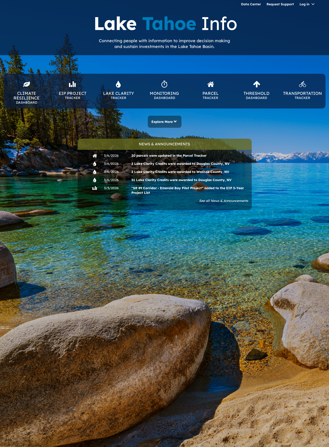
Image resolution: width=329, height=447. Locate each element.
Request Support (280, 4)
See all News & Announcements (223, 201)
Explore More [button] (164, 122)
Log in (304, 4)
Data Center (251, 4)
